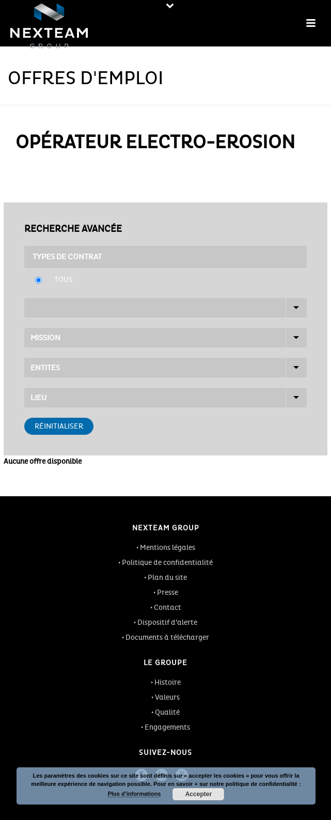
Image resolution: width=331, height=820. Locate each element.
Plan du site (167, 577)
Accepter (198, 794)
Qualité (167, 712)
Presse (167, 592)
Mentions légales (167, 547)
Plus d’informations (134, 794)
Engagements (167, 727)
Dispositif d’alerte (167, 622)
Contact (167, 607)
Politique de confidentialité (167, 562)
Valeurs (167, 697)
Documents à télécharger (167, 637)
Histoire (167, 682)
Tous (63, 279)
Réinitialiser (59, 426)
